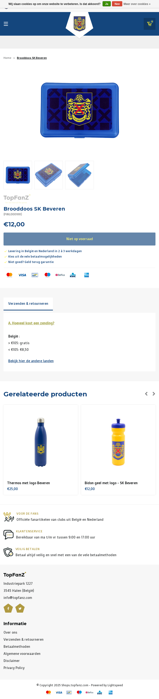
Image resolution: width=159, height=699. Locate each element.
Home (7, 57)
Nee (117, 4)
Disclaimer (12, 661)
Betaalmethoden (17, 646)
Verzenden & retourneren (28, 303)
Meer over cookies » (137, 4)
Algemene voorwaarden (22, 654)
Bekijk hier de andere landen (31, 361)
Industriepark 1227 (18, 583)
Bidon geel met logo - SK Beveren (111, 483)
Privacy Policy (14, 668)
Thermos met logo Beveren (28, 483)
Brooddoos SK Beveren (32, 57)
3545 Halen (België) (19, 591)
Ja (106, 4)
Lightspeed (115, 685)
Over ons (10, 632)
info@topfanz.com (18, 598)
